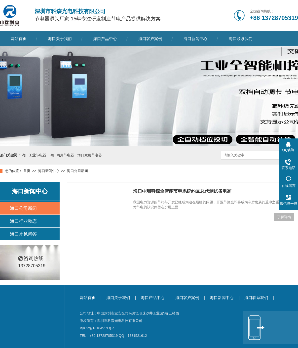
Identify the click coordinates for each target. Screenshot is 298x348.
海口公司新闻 (77, 171)
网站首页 (19, 39)
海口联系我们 (241, 39)
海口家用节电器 (89, 155)
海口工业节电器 (34, 155)
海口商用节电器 (62, 155)
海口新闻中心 (195, 39)
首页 (26, 171)
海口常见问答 (23, 234)
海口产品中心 (105, 39)
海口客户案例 (150, 39)
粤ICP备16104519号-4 (97, 328)
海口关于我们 (60, 39)
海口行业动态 (23, 221)
